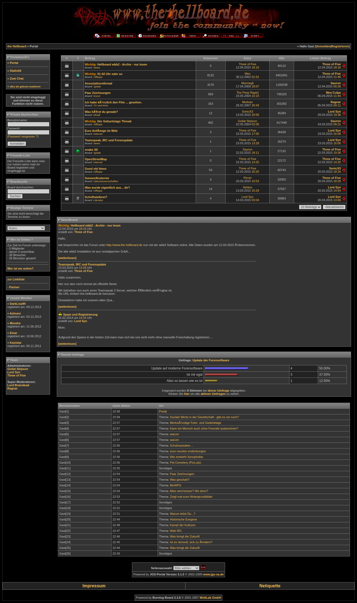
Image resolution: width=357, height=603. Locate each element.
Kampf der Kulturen (183, 525)
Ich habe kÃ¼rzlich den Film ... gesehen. (113, 102)
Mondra (15, 323)
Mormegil (247, 83)
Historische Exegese (183, 519)
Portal (14, 62)
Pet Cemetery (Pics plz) (185, 462)
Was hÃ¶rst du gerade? (101, 111)
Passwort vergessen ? (23, 136)
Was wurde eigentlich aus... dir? (107, 187)
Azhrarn (15, 313)
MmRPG (175, 485)
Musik (96, 114)
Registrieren (340, 46)
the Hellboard (16, 46)
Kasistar (15, 342)
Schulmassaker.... (181, 445)
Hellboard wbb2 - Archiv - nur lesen (122, 64)
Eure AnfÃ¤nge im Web (101, 130)
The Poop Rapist (247, 92)
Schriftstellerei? (96, 197)
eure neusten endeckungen (188, 451)
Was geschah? (179, 479)
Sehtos (247, 187)
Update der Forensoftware (211, 360)
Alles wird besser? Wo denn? (189, 491)
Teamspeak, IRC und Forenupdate (109, 140)
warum (174, 434)
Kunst (96, 95)
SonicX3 (247, 111)
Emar (13, 333)
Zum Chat (17, 78)
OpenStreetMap (96, 159)
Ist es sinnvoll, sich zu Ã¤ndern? (191, 542)
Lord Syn (247, 196)
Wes (247, 73)
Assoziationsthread (98, 83)
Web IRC (176, 530)
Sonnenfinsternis (97, 178)
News (96, 67)
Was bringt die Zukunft (185, 536)
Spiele (97, 86)
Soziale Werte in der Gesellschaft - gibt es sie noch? (204, 417)
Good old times (96, 168)
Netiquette (269, 586)
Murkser (247, 102)
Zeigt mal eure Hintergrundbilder (191, 496)
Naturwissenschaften (105, 181)
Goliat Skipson (247, 121)
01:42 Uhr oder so (110, 74)
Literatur (98, 200)
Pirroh (247, 177)
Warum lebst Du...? (182, 513)
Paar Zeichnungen (98, 92)
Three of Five (247, 64)
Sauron (247, 149)
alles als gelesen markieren (25, 86)
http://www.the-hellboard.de (124, 245)
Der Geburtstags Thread (114, 121)
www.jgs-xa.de (213, 574)
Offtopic (98, 77)
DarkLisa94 (18, 303)
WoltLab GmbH (210, 597)
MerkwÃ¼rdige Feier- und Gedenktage (195, 422)
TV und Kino (100, 105)
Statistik (15, 70)
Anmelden (323, 46)
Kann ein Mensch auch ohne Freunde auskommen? (204, 428)
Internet (98, 133)
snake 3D (91, 149)
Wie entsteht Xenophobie (186, 456)
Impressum (93, 586)
